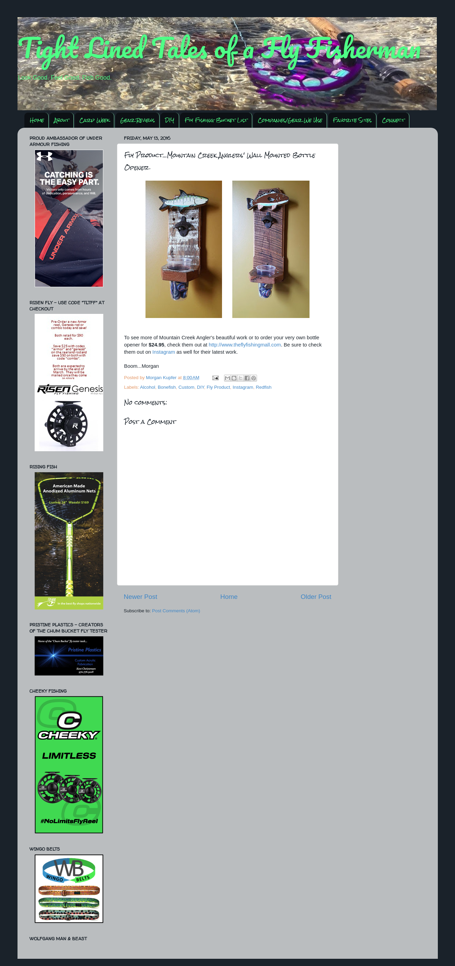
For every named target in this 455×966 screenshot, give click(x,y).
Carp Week (94, 120)
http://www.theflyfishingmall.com (245, 345)
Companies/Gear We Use (290, 120)
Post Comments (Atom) (176, 610)
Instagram (163, 352)
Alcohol (147, 387)
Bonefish (167, 387)
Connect (393, 120)
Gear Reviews (137, 120)
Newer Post (141, 596)
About (61, 120)
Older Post (316, 596)
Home (37, 120)
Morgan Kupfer (162, 377)
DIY (169, 120)
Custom (186, 387)
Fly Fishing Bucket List (216, 120)
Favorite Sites (352, 120)
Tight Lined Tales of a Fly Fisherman (219, 47)
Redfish (264, 387)
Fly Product (218, 387)
